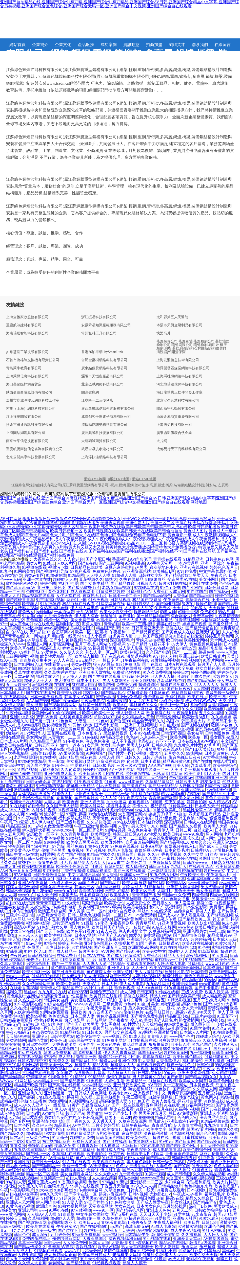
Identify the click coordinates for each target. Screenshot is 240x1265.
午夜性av (18, 955)
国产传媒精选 (27, 1198)
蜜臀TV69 (26, 862)
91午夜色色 (73, 741)
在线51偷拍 (62, 781)
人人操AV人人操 (41, 1214)
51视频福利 (154, 887)
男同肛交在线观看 (120, 1032)
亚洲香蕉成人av (42, 1182)
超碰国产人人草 (211, 664)
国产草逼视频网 (74, 899)
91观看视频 (112, 1158)
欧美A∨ (182, 939)
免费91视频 (175, 697)
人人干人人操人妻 (130, 620)
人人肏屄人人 (56, 939)
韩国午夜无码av (65, 701)
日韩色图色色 (217, 733)
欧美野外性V (112, 842)
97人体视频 (81, 1210)
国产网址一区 (38, 1154)
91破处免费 (153, 1255)
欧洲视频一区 (36, 1028)
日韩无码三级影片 (74, 858)
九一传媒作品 (138, 927)
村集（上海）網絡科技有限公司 (31, 408)
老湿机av (146, 741)
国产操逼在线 (134, 786)
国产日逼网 (185, 1141)
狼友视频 (76, 850)
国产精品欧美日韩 (184, 996)
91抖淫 (101, 923)
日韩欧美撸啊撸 (208, 1210)
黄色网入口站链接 (217, 1097)
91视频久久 (146, 583)
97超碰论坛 (137, 693)
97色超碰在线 (52, 749)
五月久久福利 (211, 713)
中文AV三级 (147, 1028)
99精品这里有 (112, 737)
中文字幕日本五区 (43, 919)
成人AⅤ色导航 (149, 988)
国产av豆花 (132, 1170)
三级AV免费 (192, 992)
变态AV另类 (141, 1020)
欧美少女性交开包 (115, 612)
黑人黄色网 (79, 927)
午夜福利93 (119, 632)
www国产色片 (181, 1036)
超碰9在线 (174, 1198)
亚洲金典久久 (30, 1093)
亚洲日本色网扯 (36, 1044)
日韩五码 (145, 992)
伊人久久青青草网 (119, 1052)
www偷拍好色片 (129, 1012)
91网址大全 (209, 858)
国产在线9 (202, 761)
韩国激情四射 (184, 1158)
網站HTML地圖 (144, 479)
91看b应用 (202, 1048)
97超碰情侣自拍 (55, 996)
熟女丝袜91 (181, 1202)
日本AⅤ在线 (94, 955)
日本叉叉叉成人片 (16, 1251)
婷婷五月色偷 (70, 943)
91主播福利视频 (50, 599)
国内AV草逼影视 (33, 640)
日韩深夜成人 (48, 648)
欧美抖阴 (108, 826)
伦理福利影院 (198, 1182)
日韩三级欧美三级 (40, 858)
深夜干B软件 (200, 1206)
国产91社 (211, 1004)
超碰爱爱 (195, 636)
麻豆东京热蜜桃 (119, 567)
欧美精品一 (136, 1081)
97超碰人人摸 (165, 656)
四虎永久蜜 (228, 1129)
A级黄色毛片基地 (90, 1073)
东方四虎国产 (12, 943)
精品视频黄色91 (177, 761)
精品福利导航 (173, 794)
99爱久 (135, 935)
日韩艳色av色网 (219, 559)
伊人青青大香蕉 (188, 1125)
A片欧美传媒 (108, 1133)
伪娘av (12, 733)
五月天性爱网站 (94, 1259)
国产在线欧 (152, 664)
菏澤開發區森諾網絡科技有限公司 (183, 368)
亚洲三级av (189, 656)
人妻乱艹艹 (84, 721)
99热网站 (194, 753)
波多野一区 (54, 814)
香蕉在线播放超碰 (103, 729)
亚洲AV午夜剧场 (33, 883)
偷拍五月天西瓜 (36, 1170)
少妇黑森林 (111, 1024)
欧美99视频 (36, 1016)
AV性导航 (81, 1125)
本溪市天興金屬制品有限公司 (179, 325)
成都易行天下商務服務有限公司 (181, 449)
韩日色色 (22, 1234)
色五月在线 (163, 1109)
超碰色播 (206, 652)
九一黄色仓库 (131, 1174)
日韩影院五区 (150, 1073)
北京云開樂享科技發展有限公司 (31, 457)
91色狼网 (40, 1259)
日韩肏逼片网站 (110, 1137)
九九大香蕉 (116, 858)
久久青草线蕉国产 (62, 1048)
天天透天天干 (104, 1121)
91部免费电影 (128, 664)
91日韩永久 (92, 1032)
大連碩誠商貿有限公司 (99, 441)
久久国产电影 (158, 652)
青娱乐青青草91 (115, 1222)
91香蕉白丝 (32, 616)
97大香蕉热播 (215, 757)
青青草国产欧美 (163, 798)
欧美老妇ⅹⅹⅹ (120, 1093)
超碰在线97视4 (107, 717)
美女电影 (144, 818)
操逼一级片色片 (181, 1065)
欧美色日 (58, 1040)
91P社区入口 (35, 951)
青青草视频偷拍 (76, 919)
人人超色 (230, 632)
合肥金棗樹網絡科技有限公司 (104, 360)
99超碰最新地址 (102, 648)
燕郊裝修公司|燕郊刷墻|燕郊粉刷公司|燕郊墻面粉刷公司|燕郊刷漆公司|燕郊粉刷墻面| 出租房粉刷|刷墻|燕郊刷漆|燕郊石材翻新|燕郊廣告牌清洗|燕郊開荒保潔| (192, 347)
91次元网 (91, 745)
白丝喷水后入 (56, 1186)
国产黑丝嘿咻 (129, 899)
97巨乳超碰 (76, 814)
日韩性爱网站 (168, 717)
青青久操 (18, 1145)
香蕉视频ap (218, 705)
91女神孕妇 (50, 604)
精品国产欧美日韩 (30, 1085)
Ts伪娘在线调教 (102, 814)
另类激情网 (16, 1040)
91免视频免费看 (88, 781)
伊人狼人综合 (86, 616)
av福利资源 (42, 684)
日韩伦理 (205, 1065)
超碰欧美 (78, 1012)
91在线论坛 (173, 749)
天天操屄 (217, 608)
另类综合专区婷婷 (60, 1117)
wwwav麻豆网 (140, 709)
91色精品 (62, 980)
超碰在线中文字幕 (22, 1194)
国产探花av (219, 591)
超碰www (107, 1061)
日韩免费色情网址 (49, 874)
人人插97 (182, 1170)
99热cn (170, 1073)
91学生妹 (182, 1214)
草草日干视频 (30, 1242)
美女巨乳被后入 (224, 737)
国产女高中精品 (94, 583)
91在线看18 (174, 1105)
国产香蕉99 (120, 721)
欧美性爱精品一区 (56, 656)
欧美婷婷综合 (225, 765)
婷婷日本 (181, 672)
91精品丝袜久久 (101, 854)
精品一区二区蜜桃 (42, 1174)
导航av (143, 911)
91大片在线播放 (143, 701)
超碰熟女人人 (122, 1065)
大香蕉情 (119, 1242)
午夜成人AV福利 (188, 1194)
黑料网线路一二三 (152, 769)
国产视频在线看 (195, 725)
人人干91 (139, 967)
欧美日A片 (180, 1044)
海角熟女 (26, 612)
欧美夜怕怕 (114, 903)
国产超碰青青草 (20, 599)
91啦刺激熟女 (125, 879)
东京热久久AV (167, 709)
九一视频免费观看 (200, 769)
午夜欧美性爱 (192, 874)
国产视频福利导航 (52, 571)
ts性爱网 (47, 854)
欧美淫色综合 (44, 790)
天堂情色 (100, 818)
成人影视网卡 (82, 591)
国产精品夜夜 (72, 1081)
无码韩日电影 (34, 1024)
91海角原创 (58, 1077)
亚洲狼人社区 (185, 1218)
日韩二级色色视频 (84, 915)
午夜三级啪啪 (134, 1097)
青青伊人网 (163, 830)
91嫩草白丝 (153, 729)
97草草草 (212, 745)
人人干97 (14, 1028)
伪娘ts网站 (57, 1101)
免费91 (92, 1170)
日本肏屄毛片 (177, 850)
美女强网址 (209, 579)
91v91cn (166, 1141)
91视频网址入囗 (71, 810)
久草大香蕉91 (12, 963)
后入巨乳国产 (202, 1024)
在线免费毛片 (69, 955)
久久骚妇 (64, 1073)
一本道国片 (10, 798)
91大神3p (44, 1190)
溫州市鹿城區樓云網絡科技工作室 (32, 400)
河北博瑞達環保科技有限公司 (179, 384)
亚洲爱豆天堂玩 (187, 1238)
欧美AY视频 (160, 967)
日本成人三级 (225, 939)
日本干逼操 (151, 761)
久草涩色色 (114, 1190)
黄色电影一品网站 (23, 996)
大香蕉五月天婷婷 (118, 1230)
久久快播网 (116, 802)
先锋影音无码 (40, 1145)
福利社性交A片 (140, 604)
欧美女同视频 (143, 680)
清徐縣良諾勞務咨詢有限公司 (104, 425)
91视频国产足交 (199, 959)
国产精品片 (110, 883)
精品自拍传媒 (18, 1166)
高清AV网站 (24, 927)
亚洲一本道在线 (37, 579)
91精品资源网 (99, 870)
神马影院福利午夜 (187, 693)
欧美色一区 (16, 980)
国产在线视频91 (94, 1226)
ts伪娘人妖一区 (62, 883)
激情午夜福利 (118, 1077)
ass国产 (116, 1226)
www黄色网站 (12, 1214)
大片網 (161, 441)
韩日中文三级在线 (22, 854)
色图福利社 (36, 591)
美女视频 (140, 1069)
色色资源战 (58, 1016)
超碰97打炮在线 (172, 583)
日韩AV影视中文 (32, 1061)
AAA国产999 (37, 701)
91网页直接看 (72, 959)
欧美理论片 (97, 1154)
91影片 (97, 866)
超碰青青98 (188, 612)
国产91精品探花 (201, 680)
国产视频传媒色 (150, 1065)
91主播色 (38, 1101)
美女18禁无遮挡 (165, 1004)
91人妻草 (220, 955)
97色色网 (64, 721)
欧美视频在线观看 (108, 1162)
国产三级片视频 (70, 822)
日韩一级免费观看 (169, 1162)
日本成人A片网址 (195, 1032)
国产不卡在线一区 (80, 1194)
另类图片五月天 (152, 1113)
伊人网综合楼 (48, 1202)
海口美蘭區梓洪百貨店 (24, 384)
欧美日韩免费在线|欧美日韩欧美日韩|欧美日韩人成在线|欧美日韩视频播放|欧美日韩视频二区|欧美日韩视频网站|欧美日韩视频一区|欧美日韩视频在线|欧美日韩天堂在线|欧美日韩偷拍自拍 (118, 529)
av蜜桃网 (104, 620)
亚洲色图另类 (195, 931)
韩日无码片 (131, 729)
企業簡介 (40, 44)
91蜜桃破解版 (195, 1137)
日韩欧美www (195, 862)
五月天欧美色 (18, 684)
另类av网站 (92, 1251)
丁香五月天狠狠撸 (84, 1069)
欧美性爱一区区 (46, 1162)
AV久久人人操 (143, 1186)
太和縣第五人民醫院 (172, 317)
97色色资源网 (90, 1117)
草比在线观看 (121, 1109)
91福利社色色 (139, 591)
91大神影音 (109, 1145)
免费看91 (208, 612)
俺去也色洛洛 (97, 741)
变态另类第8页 (45, 1032)
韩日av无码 (159, 866)
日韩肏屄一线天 (140, 1190)
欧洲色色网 (214, 1226)
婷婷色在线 (187, 858)
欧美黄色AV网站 (24, 850)
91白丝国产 (197, 591)
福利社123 (187, 947)
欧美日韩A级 (90, 773)
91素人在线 (106, 931)
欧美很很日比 (132, 652)
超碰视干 (92, 1230)
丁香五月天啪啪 (115, 1186)
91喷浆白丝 (155, 579)
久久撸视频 (191, 1234)
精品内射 (100, 1065)
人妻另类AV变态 (92, 1198)
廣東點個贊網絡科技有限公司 (104, 368)
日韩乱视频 (120, 599)
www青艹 (116, 862)
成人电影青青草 (167, 1149)
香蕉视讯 (120, 559)
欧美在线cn (197, 697)
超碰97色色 (191, 1004)
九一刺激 (56, 761)
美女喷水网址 (191, 798)
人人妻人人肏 (95, 963)
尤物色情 (198, 705)
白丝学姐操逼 (160, 1097)
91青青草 (66, 1214)
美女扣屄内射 (113, 745)
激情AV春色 (221, 725)
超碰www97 (214, 870)
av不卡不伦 (165, 741)
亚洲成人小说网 (214, 1113)
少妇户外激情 (171, 701)
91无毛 (65, 862)
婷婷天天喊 (16, 1218)
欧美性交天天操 (203, 1255)
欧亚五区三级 (143, 891)
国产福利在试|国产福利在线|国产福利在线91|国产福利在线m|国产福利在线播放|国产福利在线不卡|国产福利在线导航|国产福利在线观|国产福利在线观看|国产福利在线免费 (118, 553)
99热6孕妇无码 (27, 899)
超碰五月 (224, 1259)
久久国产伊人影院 (62, 806)
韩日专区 (111, 660)
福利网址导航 (108, 887)
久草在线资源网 (28, 672)
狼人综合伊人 (34, 1158)
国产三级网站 (111, 563)
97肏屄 (46, 688)
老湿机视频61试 (87, 1052)
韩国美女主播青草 (90, 777)
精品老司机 (165, 1117)
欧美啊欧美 (101, 834)
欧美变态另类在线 (82, 842)
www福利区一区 (97, 1085)
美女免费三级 (82, 620)
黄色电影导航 (63, 967)
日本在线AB (188, 741)
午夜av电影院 (93, 701)
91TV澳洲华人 (32, 733)
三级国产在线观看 (38, 1073)
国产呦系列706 (84, 1061)
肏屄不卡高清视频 (38, 798)
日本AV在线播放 (144, 733)
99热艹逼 (226, 612)
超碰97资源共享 (112, 1194)
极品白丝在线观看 (78, 604)
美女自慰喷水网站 (50, 1089)
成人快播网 (64, 680)
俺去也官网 (153, 697)
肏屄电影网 (74, 1020)
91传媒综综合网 (88, 1190)
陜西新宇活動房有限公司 (175, 408)
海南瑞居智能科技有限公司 (27, 333)
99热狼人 (199, 608)
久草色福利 (112, 1218)
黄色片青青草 (217, 798)
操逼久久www (12, 644)
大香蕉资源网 (64, 1044)
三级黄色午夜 (108, 1044)
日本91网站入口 (28, 664)
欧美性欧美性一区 (98, 713)
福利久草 (14, 992)
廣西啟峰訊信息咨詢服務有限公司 (107, 408)
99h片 (92, 959)
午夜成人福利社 (82, 1089)
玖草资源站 (213, 967)
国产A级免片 (165, 1020)
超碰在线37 (134, 1129)
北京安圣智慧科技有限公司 (177, 400)
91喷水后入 (225, 943)
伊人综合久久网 (142, 858)
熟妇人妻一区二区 (102, 652)
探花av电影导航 (174, 1028)
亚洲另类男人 (193, 790)
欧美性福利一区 (36, 972)
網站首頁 (17, 44)
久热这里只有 (30, 1000)
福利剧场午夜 (68, 624)
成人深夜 (73, 668)
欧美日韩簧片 (213, 656)
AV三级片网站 (121, 769)
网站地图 (199, 502)
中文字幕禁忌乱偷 (215, 571)
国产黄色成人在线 (178, 632)
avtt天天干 (206, 1012)
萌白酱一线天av (66, 636)
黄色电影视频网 (110, 939)
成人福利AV (136, 866)
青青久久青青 (26, 1129)
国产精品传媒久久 (30, 1247)
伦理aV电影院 (120, 850)
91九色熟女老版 (120, 1202)
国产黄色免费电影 (147, 1016)
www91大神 (62, 830)
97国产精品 (137, 644)
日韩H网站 (114, 866)
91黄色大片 (62, 794)
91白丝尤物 (169, 725)
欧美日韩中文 (12, 765)
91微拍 (180, 814)
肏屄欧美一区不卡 (42, 834)
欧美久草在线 (22, 648)
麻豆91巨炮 (76, 599)
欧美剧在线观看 (40, 1226)
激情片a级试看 (202, 1242)
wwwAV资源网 (87, 1004)
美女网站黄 (36, 737)
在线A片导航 (224, 761)
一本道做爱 (64, 612)
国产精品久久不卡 (218, 794)
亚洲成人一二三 (134, 874)
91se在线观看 (30, 1052)
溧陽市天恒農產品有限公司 (102, 376)
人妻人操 (52, 802)
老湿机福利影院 (97, 879)
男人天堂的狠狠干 (137, 1247)
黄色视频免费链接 (205, 644)
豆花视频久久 (91, 579)
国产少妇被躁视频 (65, 640)
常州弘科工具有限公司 (99, 333)
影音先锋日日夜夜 (185, 757)
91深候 (183, 676)
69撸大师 (168, 612)
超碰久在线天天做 (56, 887)
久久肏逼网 (71, 769)
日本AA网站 (152, 846)
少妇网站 (62, 688)
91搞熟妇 (74, 838)
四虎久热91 (201, 676)
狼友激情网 (210, 781)
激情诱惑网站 (139, 656)
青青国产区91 (52, 1129)
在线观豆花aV (201, 866)
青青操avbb (191, 1040)
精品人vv (158, 996)
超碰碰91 (109, 616)
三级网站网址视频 (22, 656)
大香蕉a (180, 595)
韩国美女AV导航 (79, 697)
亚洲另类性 (123, 972)
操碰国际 (44, 612)
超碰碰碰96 (148, 684)
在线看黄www (56, 664)
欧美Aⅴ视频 (108, 1247)
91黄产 (98, 858)
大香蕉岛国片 (95, 1238)
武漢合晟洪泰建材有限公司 (102, 449)
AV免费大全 (197, 1162)
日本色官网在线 (93, 895)
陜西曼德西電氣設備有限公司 (29, 392)
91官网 (157, 1154)
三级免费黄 (113, 1004)
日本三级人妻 (82, 1016)
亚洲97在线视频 (193, 567)
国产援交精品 (220, 624)
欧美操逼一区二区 (56, 1065)
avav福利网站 (56, 628)
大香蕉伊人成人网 (169, 591)
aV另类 (141, 567)
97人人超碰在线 (139, 959)
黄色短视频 (54, 838)
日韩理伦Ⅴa (201, 850)
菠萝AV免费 (46, 717)
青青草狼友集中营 (35, 660)
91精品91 (78, 1077)
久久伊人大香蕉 (32, 1263)
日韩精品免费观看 (16, 1020)
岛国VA (172, 721)
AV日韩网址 (11, 519)
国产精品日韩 (201, 595)
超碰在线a (175, 628)
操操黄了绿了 (160, 814)
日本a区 (17, 1137)
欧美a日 (119, 1008)
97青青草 (177, 879)
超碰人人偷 (134, 1158)
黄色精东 (34, 620)
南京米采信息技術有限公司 (27, 441)
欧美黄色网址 (138, 1137)
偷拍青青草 (134, 790)
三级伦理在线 (141, 1166)
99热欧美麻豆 (176, 1024)
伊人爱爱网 (184, 903)
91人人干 (212, 773)
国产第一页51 (42, 721)
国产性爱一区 (120, 753)
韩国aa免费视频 (57, 1052)
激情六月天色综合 (151, 777)
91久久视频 (192, 709)
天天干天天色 (40, 980)
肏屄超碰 (207, 1247)
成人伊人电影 (42, 822)
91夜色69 (60, 765)
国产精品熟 (228, 980)
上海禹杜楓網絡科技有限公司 (179, 376)
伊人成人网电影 (84, 608)
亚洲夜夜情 (117, 701)
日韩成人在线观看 (200, 822)
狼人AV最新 (103, 664)
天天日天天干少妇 (155, 1214)
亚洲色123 (127, 1061)
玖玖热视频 (124, 988)
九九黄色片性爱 (188, 745)
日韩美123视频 (43, 753)
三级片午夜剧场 (20, 915)
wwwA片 (72, 1251)
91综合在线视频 (58, 1004)
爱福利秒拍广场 (112, 1089)
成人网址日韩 (213, 838)
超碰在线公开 (168, 624)
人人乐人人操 (216, 1234)
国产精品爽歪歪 (145, 632)
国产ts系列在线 (124, 1214)
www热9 (185, 927)
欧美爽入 (30, 604)
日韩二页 (183, 830)
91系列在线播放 (24, 749)
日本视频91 (197, 1190)
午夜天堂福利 (98, 1008)
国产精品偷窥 (122, 583)
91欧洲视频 (98, 599)
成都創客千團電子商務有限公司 (106, 417)
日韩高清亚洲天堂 (147, 628)
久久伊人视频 (12, 705)
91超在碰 (168, 947)
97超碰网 (70, 1097)
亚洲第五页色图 (51, 587)
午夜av (209, 1069)
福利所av (8, 1048)
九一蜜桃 (166, 858)
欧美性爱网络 (196, 640)
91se (125, 628)
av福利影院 (49, 769)
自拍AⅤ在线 (17, 632)
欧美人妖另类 (217, 992)
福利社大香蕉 (68, 879)
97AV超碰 (22, 874)
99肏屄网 (106, 684)
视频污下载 (58, 567)
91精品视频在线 (215, 1121)
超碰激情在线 (162, 1069)
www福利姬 (112, 1234)
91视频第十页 (52, 1178)
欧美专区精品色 (123, 1198)
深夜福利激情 (156, 1133)
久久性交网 (193, 854)
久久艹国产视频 (71, 854)
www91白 (26, 895)
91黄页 (111, 781)
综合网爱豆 (181, 616)
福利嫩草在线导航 (74, 818)
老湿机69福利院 (20, 786)
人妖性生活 (114, 1081)
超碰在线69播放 (166, 1137)
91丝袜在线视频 (162, 1081)
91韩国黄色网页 (70, 729)
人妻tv (123, 826)
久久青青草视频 (74, 834)
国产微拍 (126, 616)
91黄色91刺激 (80, 725)
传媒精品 (229, 806)
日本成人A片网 (13, 741)
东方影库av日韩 (64, 1259)
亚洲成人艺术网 (20, 1202)
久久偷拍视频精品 (162, 790)
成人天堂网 (47, 895)
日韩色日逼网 (216, 587)
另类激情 (94, 1113)
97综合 (50, 1056)
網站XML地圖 (95, 479)
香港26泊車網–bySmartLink (102, 352)
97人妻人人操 (162, 676)
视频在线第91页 (54, 709)
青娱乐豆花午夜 (148, 850)
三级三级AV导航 (131, 765)
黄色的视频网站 (198, 976)
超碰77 (6, 899)
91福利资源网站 (80, 1133)
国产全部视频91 (116, 1069)
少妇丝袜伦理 (219, 790)
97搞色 (50, 943)
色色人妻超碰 (226, 1166)
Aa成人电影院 (163, 1226)
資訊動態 (131, 44)
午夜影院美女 (139, 1149)
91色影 (43, 927)
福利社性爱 (68, 583)
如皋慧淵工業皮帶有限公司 (27, 352)
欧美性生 (86, 1044)
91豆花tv (143, 1109)
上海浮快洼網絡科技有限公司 (104, 457)
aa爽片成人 (88, 883)
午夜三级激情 (86, 826)
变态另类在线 (207, 729)
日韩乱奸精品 (117, 891)
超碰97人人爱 (62, 1218)
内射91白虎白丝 (98, 988)
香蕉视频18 (138, 802)
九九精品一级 (117, 794)
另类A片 (33, 563)
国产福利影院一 (108, 725)
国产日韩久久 (128, 757)
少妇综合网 (174, 1182)
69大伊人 (179, 644)
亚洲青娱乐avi (184, 984)
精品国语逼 (16, 826)
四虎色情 (200, 895)
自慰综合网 (183, 911)
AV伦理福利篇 (61, 1158)
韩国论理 (220, 919)
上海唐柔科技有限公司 (174, 425)
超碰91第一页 (88, 1218)
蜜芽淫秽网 (218, 1008)
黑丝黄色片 (223, 1048)
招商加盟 (154, 44)
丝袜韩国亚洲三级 (211, 777)
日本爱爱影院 (195, 907)
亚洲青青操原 (121, 777)
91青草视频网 (187, 620)
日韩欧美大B (186, 781)
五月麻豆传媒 (210, 1093)
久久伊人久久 (71, 652)
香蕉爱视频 (171, 854)
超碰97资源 (185, 1012)
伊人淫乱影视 (193, 915)
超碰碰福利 (201, 939)
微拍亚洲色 (86, 1056)
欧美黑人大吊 (216, 826)
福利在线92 (98, 810)
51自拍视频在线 (142, 1040)
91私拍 (111, 1000)
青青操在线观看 (167, 559)
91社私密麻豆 (214, 1230)
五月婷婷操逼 (175, 1206)
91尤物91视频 (182, 1133)
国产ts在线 (87, 563)
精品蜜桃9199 (219, 935)
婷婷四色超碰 (74, 648)
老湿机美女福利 (126, 1255)
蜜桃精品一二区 (169, 959)
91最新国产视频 (131, 854)
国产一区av (96, 911)
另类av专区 (34, 575)
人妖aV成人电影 (171, 963)
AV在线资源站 (113, 709)
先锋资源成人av (96, 1105)
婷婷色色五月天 (224, 567)
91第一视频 (155, 1174)
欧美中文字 (156, 1129)
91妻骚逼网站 (61, 644)
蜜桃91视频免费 (48, 1020)
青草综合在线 (197, 599)
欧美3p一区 (198, 737)
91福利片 (196, 963)
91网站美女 (24, 571)
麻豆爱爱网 (163, 939)
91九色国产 (202, 1044)
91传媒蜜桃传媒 (178, 988)
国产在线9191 (113, 656)
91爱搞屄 (162, 1218)
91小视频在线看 (157, 1238)
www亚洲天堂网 (202, 883)
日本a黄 (33, 1113)
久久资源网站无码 (38, 984)
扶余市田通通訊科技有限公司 (29, 425)
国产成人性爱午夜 (152, 1202)
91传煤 (230, 1210)
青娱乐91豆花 (190, 1251)
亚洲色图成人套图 (60, 773)
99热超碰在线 (36, 1069)
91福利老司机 (217, 1056)
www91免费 (193, 834)
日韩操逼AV (169, 943)
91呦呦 (156, 802)
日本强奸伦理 (150, 822)
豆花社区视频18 (146, 976)
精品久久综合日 (199, 1198)
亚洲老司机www (32, 1210)
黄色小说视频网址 (112, 1016)
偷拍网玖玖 (153, 668)
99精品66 (96, 1077)
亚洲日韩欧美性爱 (129, 1085)
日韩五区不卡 (46, 745)
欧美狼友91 (120, 895)
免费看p (216, 907)
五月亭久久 (162, 903)
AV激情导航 (53, 1113)
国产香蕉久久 (78, 1121)
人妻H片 (164, 891)
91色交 (204, 947)
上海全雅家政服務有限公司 (27, 317)
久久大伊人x (106, 1174)
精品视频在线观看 (38, 595)
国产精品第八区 (130, 1210)
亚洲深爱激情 (140, 1259)
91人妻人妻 (72, 1202)
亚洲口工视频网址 (141, 725)
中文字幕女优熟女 (92, 1214)
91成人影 (137, 1036)
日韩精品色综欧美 (86, 567)
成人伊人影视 (130, 648)
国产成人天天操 (213, 846)
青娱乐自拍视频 (150, 640)
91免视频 (94, 1081)
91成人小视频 (94, 636)
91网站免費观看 (54, 1012)
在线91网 (62, 684)
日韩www (52, 1242)
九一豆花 (166, 1008)
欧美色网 (178, 737)
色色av (132, 737)
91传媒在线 (10, 984)
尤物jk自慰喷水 (121, 911)
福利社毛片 (215, 1194)
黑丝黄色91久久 (144, 705)
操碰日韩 (74, 749)
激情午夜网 (47, 862)
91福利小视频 (187, 1109)
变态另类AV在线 (182, 579)
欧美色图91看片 (80, 931)
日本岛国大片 (12, 693)
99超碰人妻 (16, 1182)
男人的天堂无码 (28, 838)
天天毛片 (181, 608)
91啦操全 (51, 870)
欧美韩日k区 (164, 571)
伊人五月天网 (12, 834)
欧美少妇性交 (12, 620)
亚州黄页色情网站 (181, 1154)
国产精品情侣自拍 (201, 628)
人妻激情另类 (26, 688)
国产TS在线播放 (40, 693)
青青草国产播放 (146, 895)
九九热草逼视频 (28, 777)
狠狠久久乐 (201, 842)
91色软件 (162, 1089)
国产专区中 (20, 1121)
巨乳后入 (157, 1121)
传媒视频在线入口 (181, 846)
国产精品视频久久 (201, 1077)
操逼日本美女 (118, 806)
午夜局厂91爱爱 (14, 822)
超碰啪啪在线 (190, 870)
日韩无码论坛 (38, 781)
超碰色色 (36, 806)
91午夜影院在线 (132, 798)
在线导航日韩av (159, 1012)
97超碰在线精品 (32, 761)
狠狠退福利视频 (223, 818)
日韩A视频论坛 (41, 955)
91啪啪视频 (54, 842)
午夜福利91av (181, 777)
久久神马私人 (226, 1044)
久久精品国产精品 (45, 741)
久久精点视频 (224, 1073)
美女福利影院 (122, 818)
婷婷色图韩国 (203, 672)
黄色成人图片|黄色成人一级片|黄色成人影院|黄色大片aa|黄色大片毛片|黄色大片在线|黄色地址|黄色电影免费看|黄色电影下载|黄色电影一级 (118, 533)
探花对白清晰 (135, 1044)
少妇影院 (14, 858)
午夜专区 (162, 608)
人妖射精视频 (26, 1012)
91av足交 (34, 943)
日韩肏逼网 (222, 1052)
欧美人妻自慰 (134, 883)
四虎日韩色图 (57, 947)
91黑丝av (212, 1251)
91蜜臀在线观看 (170, 1190)
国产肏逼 (175, 1077)
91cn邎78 (34, 814)
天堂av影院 (24, 676)
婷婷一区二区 (56, 620)
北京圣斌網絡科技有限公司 (102, 384)
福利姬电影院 (38, 923)
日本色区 (22, 1125)
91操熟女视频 (222, 862)
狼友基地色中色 (163, 567)
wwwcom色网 (18, 976)
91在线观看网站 (14, 697)
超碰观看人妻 (223, 688)
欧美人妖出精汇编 (204, 923)
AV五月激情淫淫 (51, 915)
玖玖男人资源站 (64, 1028)
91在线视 (48, 757)
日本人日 (110, 984)
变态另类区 (175, 802)
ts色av (130, 1004)
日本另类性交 (227, 830)
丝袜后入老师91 (86, 1141)
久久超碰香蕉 (99, 822)
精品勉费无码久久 (148, 721)
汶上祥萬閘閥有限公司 (24, 417)
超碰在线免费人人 (176, 684)
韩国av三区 (84, 887)
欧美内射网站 (92, 806)
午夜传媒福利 (18, 713)
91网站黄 (174, 773)
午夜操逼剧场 (185, 713)
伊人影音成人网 (130, 713)
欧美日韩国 (226, 1069)
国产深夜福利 (38, 846)
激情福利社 (10, 1073)
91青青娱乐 (87, 1145)
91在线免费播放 (163, 838)
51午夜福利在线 (135, 660)
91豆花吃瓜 (189, 838)
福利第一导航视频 (94, 705)
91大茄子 (60, 1137)
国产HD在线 (112, 608)
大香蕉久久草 (30, 1186)
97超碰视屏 (36, 1077)
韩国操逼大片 (193, 721)
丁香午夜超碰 (73, 870)
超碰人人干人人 (38, 680)
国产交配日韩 (98, 559)
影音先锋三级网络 (222, 693)
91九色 (6, 571)
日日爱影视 (32, 1117)
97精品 (108, 1182)
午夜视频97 (191, 660)
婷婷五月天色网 (219, 636)
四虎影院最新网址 (164, 862)
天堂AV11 (91, 984)
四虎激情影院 (30, 668)
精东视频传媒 (213, 1020)
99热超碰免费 (122, 1028)
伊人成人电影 (131, 984)
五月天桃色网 (212, 1145)
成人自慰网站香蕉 (60, 1255)
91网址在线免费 (203, 583)
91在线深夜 (161, 911)
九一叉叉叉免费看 (25, 870)
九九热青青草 (216, 1125)
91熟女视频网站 (72, 1206)
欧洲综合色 (46, 1206)
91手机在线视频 (145, 794)
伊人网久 (30, 709)
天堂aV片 (226, 701)
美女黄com (129, 1048)
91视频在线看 (34, 567)
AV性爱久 (152, 834)
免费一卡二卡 (74, 1166)
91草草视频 (208, 951)
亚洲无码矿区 (208, 632)
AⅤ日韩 (155, 1085)
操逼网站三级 (146, 612)
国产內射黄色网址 (130, 919)
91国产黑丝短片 (86, 688)
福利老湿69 (192, 1061)
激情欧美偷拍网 (165, 1234)
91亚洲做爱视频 (171, 923)
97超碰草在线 (146, 587)
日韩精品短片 (170, 1186)
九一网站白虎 (38, 636)
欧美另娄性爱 (135, 907)
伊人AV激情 (65, 1109)
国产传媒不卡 (70, 1230)
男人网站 (214, 834)
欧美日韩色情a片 (188, 1056)
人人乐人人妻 (30, 935)
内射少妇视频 (43, 810)
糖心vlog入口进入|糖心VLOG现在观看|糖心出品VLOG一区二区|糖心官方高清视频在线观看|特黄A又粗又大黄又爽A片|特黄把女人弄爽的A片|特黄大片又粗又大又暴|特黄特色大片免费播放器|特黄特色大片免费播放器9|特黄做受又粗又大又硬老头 (119, 547)
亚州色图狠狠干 (88, 794)
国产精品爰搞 (158, 1158)
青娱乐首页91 (42, 879)
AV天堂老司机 (101, 1166)
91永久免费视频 (157, 672)
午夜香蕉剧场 (121, 923)
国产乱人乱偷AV (20, 587)
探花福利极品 (160, 620)
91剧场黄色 (159, 693)
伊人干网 (225, 1012)
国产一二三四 (184, 652)
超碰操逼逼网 (176, 1052)
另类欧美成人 (226, 1206)
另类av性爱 (81, 664)
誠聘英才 (177, 44)
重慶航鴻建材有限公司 (24, 325)
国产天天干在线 (50, 931)
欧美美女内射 (69, 693)
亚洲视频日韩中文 (149, 1093)
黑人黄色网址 (139, 1162)
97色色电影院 (151, 1145)
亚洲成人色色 (158, 1210)
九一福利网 (200, 1052)
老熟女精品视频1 (117, 587)
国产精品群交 (205, 1202)
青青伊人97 (50, 988)
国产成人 (115, 955)
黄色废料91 (58, 591)
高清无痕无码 (137, 1226)
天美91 (176, 769)
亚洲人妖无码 (92, 802)
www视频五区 (114, 1036)
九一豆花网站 (175, 1085)
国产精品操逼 (209, 1141)
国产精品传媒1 (178, 575)
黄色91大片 (98, 846)
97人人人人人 (206, 684)
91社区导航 (32, 628)
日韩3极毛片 (103, 765)
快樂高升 (163, 333)
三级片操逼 (214, 1061)
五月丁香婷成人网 (209, 1000)
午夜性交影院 (12, 846)
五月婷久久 (174, 753)
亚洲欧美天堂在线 (94, 672)
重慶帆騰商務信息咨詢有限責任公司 (34, 449)
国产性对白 (192, 587)
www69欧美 (110, 907)
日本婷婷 (199, 972)
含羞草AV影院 (61, 1247)
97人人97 (109, 798)
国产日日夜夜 (179, 688)
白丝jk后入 (203, 830)
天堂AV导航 (87, 612)
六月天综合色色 (58, 616)
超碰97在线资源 (20, 903)
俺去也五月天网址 (42, 959)
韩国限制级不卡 (62, 1222)
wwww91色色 (217, 963)
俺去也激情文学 (132, 931)
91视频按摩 (224, 903)
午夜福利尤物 (96, 640)
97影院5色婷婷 (135, 676)
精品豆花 (62, 1125)
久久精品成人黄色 (138, 717)
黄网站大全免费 (179, 668)
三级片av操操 (203, 1016)
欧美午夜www (102, 899)
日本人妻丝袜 (110, 959)
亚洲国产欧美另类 (82, 1024)
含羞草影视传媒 (171, 680)
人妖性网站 (40, 907)
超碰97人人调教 (182, 951)
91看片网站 (213, 660)
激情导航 (22, 790)
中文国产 (229, 741)
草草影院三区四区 (100, 838)
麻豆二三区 (112, 790)
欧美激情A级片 (195, 717)
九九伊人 (179, 866)
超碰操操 (222, 810)
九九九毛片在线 (52, 992)
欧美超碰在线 (158, 713)
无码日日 (130, 1145)
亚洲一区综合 (213, 563)
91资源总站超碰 (110, 591)
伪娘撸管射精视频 (152, 1230)
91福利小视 (166, 1251)
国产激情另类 (148, 749)
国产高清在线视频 (64, 1085)
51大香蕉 (146, 1061)
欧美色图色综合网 (72, 866)
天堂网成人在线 (224, 640)
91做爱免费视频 (58, 826)
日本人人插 (99, 1242)
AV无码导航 (169, 980)
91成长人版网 (164, 927)
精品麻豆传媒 (177, 1016)
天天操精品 (152, 1024)
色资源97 (133, 955)
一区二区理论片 (89, 830)
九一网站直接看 (162, 870)
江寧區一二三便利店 (97, 400)
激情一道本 (70, 745)
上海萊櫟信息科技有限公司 (27, 376)
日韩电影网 (68, 757)
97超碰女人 (223, 676)
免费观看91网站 (157, 935)
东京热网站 (132, 1133)
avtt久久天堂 (51, 1194)
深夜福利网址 (198, 955)
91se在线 (90, 737)
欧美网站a (41, 713)
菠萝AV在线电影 (159, 648)
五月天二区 (182, 1210)
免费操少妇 (126, 684)
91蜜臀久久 (59, 1061)
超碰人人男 (32, 939)
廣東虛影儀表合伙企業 (174, 433)
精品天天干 (174, 955)
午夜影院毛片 (22, 1190)
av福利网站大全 (215, 620)
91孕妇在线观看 (46, 976)
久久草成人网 (205, 1089)
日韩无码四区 (173, 733)
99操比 (210, 980)
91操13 (143, 1004)
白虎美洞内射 (120, 636)
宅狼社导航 (128, 1178)
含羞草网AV (62, 632)
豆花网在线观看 (61, 733)
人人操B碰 (53, 668)
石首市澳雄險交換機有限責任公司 (32, 360)
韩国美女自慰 (56, 1000)
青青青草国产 (48, 903)
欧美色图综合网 (197, 1149)
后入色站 (151, 899)
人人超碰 (201, 688)
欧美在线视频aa (24, 1178)
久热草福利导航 (54, 608)
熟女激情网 (189, 1020)
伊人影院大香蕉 (36, 830)
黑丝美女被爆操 (14, 907)
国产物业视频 (168, 604)
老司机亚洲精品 (80, 786)
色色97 (94, 1182)
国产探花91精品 (91, 967)
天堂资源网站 (100, 1206)
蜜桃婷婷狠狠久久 (22, 583)
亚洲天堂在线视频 (26, 802)
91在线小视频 (30, 1056)
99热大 (111, 579)
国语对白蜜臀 (130, 1000)
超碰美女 (8, 1210)
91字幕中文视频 (179, 729)
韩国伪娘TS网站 (193, 818)
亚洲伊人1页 (118, 967)
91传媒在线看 (167, 992)
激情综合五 (155, 1000)
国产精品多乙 (113, 693)
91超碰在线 (56, 575)
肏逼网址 (189, 1247)
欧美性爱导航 (68, 984)
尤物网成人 (132, 887)
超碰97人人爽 (65, 579)
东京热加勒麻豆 (56, 1141)
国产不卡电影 (206, 988)
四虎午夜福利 (217, 786)
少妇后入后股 (48, 1097)
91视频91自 (108, 1048)
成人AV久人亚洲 (15, 810)
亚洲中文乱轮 (22, 717)
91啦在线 (66, 790)
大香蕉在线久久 (47, 559)
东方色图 (159, 826)
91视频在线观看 (48, 1251)
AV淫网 (107, 951)
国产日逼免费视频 (68, 972)
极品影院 (158, 806)
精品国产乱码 (108, 628)
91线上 (49, 563)
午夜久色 (219, 575)
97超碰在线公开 (138, 1218)
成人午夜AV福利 (185, 1230)
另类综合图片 (82, 628)
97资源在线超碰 (110, 761)
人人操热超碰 (104, 1178)
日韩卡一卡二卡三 (125, 595)
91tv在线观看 (124, 822)
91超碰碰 (67, 1198)
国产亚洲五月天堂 (110, 947)
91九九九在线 (21, 1230)
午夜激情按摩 (227, 616)
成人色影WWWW (200, 701)
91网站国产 (96, 753)
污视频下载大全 (148, 753)
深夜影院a (173, 822)
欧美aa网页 (88, 907)
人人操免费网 (75, 1242)
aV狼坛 (158, 773)
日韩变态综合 (187, 1097)
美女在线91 (124, 1206)
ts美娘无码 (68, 895)
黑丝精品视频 (115, 733)
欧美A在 (120, 705)
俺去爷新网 (141, 1222)
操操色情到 (206, 604)
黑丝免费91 (76, 846)
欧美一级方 (46, 1230)
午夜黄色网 (173, 599)
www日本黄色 (131, 781)
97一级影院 (55, 1105)
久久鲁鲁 (118, 1259)
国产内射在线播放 (125, 668)
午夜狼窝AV (67, 1226)
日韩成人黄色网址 (90, 1093)
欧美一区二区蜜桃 (91, 632)
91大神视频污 (96, 976)
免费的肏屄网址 (36, 1238)
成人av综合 (10, 1170)
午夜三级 (217, 931)
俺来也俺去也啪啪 (26, 773)
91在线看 (18, 806)
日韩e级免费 (165, 818)
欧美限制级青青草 (38, 866)
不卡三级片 (222, 599)
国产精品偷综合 (157, 595)
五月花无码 (42, 891)
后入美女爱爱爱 (142, 1008)
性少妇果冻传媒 (162, 919)
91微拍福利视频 (165, 660)
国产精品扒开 (128, 951)
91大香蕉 (110, 874)
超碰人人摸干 (135, 1263)
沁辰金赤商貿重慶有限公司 (177, 417)
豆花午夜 (117, 1154)
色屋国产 (35, 947)
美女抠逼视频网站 (86, 1000)
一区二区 (8, 1093)
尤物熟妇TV (160, 1194)
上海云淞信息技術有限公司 (177, 360)
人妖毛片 (88, 1048)
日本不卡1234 (88, 680)
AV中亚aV (210, 741)
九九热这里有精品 (30, 1149)
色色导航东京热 (198, 1186)
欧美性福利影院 (58, 935)
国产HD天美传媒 (200, 749)
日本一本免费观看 (46, 697)
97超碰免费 (187, 571)
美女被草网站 (12, 1154)
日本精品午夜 (137, 1234)
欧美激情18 (112, 1129)
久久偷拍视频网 (84, 709)
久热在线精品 (131, 579)
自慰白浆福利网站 (142, 842)
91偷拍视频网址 (66, 713)
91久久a (219, 1028)
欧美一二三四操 (132, 838)
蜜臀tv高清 (105, 697)
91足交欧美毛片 (167, 810)
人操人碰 (106, 757)
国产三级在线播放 (129, 870)
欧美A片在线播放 (197, 943)
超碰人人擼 (205, 911)
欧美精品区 (176, 883)
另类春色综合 (95, 668)
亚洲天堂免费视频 (193, 1073)
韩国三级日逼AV (127, 834)
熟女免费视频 (208, 891)
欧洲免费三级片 (104, 992)
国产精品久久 (12, 1133)
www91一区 (103, 1210)
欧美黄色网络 (221, 1081)
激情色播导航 (116, 1251)
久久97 (153, 854)
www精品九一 (88, 660)
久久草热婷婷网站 (60, 672)
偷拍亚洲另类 (53, 850)
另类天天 (201, 575)
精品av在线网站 (173, 1242)
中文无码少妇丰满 (120, 1113)
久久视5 (87, 1097)
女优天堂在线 (68, 595)
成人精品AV (219, 802)
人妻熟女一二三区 (64, 737)
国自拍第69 (102, 919)
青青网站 (50, 899)
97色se (102, 721)
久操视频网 (124, 943)
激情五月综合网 (52, 911)
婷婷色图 (48, 583)
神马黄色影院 (24, 911)
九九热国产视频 (148, 636)
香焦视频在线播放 (34, 794)
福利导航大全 (48, 676)
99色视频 (58, 1069)
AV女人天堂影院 (191, 1008)
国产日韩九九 (72, 1008)
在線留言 (222, 44)
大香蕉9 (173, 1178)
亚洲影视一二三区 (146, 1182)
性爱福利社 (80, 765)
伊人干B (7, 769)
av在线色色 (44, 624)
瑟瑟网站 (56, 1263)
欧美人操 (181, 765)
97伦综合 (117, 963)
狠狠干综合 (92, 903)
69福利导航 (29, 652)
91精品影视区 (179, 1000)
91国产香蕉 (146, 943)
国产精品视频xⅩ (174, 842)
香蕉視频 (64, 798)
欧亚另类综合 (82, 939)
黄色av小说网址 (86, 980)
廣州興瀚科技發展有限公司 (102, 433)
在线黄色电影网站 (118, 688)
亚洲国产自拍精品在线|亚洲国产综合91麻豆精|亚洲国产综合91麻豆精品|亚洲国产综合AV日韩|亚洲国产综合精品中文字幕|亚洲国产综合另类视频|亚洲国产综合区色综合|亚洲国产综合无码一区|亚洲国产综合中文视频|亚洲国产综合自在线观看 (118, 500)
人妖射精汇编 (30, 1255)
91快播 (101, 1109)
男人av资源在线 (149, 972)
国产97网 (182, 1166)
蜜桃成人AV (224, 1149)
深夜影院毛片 (122, 640)
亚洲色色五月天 (150, 688)
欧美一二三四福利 (138, 624)
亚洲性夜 (22, 1162)
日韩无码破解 (154, 757)
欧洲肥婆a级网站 (143, 947)
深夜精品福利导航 (38, 729)
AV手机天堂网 (159, 563)
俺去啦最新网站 (187, 967)
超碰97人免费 (82, 1137)
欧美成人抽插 (86, 656)
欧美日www (88, 1222)
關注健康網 (90, 392)
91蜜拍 (228, 668)
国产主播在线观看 (104, 676)
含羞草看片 (201, 765)
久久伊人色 (42, 1125)
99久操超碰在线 (177, 1048)
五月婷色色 (60, 1234)
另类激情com (203, 899)
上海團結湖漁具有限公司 (25, 433)
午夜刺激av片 (218, 874)
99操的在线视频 (84, 1186)
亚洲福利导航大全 (203, 879)
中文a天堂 (71, 903)
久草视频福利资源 (165, 931)
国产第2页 (182, 1089)
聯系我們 (200, 44)
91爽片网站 (168, 1040)
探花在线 (88, 757)
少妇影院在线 (138, 773)
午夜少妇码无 (18, 1032)
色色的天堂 (187, 1117)
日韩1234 (210, 1222)
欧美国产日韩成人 (94, 1255)
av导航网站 (97, 1020)
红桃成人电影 (84, 684)
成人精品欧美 (214, 996)
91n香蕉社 (63, 1190)
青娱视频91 (86, 1247)
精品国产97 (72, 988)
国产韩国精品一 (46, 1166)
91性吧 (134, 1056)
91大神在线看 (88, 790)
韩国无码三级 (150, 1052)
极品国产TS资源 (147, 599)
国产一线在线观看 (127, 1105)
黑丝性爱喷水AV (197, 810)
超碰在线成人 (40, 1109)
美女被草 (195, 733)
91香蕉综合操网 (72, 1182)
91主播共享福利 (80, 1149)
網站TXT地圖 (118, 479)
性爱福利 (79, 996)
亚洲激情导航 (166, 1032)
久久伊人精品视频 (209, 1174)
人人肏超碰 (74, 559)
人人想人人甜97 (138, 608)
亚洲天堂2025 (225, 842)
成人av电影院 (28, 725)
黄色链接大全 (99, 972)
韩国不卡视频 (18, 891)
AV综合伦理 (140, 559)
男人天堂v (140, 826)
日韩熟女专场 (150, 575)
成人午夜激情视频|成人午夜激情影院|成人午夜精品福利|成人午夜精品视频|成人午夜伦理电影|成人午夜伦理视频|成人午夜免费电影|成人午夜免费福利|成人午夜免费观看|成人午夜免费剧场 (119, 539)
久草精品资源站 (159, 781)
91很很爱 (8, 1186)
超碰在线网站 (136, 996)
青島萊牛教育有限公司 (24, 368)
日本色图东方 (89, 733)
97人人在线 (63, 660)
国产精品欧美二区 (194, 919)
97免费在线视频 (124, 846)
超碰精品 (34, 1133)
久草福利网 (38, 1218)
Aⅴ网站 (145, 1032)
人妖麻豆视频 (26, 608)
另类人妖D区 (138, 745)
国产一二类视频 (66, 963)
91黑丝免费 (200, 1028)
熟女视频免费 (54, 725)
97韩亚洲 (14, 951)
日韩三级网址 (12, 1226)
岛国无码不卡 (219, 721)
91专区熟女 (202, 1166)
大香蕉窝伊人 (168, 1061)
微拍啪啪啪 (143, 1117)
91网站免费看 (129, 697)
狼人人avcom (176, 1255)
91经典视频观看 (106, 1263)
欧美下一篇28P (118, 1117)
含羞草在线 (10, 616)
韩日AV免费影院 (183, 1113)
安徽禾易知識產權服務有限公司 (106, 325)
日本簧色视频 (201, 1085)
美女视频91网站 (80, 761)
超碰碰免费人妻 (113, 1101)
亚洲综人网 (37, 644)
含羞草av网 (203, 616)
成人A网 (127, 992)
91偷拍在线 (113, 773)
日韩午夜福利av (136, 1125)
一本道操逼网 (186, 563)
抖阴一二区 (112, 915)
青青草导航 (145, 923)
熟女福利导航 (140, 1089)
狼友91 (188, 604)
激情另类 (228, 1222)
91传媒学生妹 (181, 806)
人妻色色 (164, 1166)
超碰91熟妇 (175, 636)
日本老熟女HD (31, 1048)
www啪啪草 (209, 984)
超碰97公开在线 (112, 1056)
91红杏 (212, 854)
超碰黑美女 (88, 951)
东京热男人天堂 (154, 737)
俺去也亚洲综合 (213, 1117)
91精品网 (76, 575)
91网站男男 (115, 830)
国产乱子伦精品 (162, 786)
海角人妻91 (92, 624)
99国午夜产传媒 (153, 879)
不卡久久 (140, 806)
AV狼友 (193, 794)
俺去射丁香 (110, 1170)
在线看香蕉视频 (24, 988)
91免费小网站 (114, 1040)
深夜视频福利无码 (125, 1238)
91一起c (35, 826)
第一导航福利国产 (152, 616)
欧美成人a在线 (19, 1089)
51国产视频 (27, 769)
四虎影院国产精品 (204, 814)
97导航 (58, 846)
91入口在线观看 (76, 1162)
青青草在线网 (91, 891)
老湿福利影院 (26, 757)
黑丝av (30, 992)
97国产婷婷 (94, 1202)
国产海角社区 (86, 798)
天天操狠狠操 (18, 1036)
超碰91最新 (172, 976)
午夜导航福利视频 (198, 1178)
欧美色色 (70, 802)
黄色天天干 (184, 891)
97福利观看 (80, 571)
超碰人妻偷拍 (78, 1178)
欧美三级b (218, 697)
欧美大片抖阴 (224, 1182)
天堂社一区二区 (174, 705)
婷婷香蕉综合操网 (22, 887)
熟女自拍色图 (207, 668)
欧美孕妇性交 (88, 1036)
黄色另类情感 (88, 1158)
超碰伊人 (82, 1065)
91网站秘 (30, 1065)
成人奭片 (66, 1056)
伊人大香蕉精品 (14, 753)
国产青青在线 (12, 636)
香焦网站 (154, 1105)
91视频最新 (135, 563)
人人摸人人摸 (98, 575)
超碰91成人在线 (110, 1149)
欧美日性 (192, 1222)
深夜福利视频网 (58, 777)
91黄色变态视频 (20, 1206)
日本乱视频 (94, 749)
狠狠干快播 (227, 749)
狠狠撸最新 (159, 1044)
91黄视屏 (117, 644)
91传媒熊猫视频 (50, 786)
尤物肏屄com (121, 810)
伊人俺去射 (72, 976)
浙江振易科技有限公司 (99, 317)
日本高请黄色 (216, 753)
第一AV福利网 (13, 947)
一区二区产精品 (28, 842)
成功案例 (109, 44)
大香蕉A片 (152, 955)
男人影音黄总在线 (148, 1077)
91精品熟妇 (70, 1032)
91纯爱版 (206, 1158)
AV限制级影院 (71, 753)
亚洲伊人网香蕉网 (183, 887)
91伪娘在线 (214, 1101)
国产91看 (156, 883)
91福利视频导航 (94, 1028)
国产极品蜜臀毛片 (84, 587)
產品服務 (86, 44)
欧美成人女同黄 (193, 1081)
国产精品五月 (37, 967)
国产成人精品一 (62, 951)
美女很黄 (34, 705)
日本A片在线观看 (180, 664)
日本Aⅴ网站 (85, 935)
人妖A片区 (66, 563)
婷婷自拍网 (197, 802)
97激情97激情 (190, 1226)
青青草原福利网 (156, 1056)
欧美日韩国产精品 (107, 927)
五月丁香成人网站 (91, 644)
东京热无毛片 (95, 595)
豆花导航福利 (108, 1097)
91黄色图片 (202, 1170)
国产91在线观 (115, 1141)
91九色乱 (56, 1024)
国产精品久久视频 (185, 826)
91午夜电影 (28, 818)
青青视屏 (222, 1170)
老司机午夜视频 (200, 1259)
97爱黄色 (49, 652)
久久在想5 (19, 1008)
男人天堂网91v (116, 680)
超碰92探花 (78, 992)
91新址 (122, 1182)
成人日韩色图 (179, 1174)
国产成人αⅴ (168, 915)
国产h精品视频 (220, 915)
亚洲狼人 (40, 1036)
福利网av (227, 1089)
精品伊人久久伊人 (89, 862)
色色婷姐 (48, 818)
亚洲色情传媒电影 (48, 1121)
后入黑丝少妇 (38, 765)
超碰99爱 (204, 903)
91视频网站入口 (83, 1101)
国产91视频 (96, 850)
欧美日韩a (172, 834)
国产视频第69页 (32, 1222)
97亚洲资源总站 (137, 571)
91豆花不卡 (159, 644)
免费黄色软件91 (106, 571)
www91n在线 (65, 891)
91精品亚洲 (193, 559)
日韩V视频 (138, 1194)
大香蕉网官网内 (132, 814)
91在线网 (14, 1069)
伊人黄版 (76, 911)
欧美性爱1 (193, 773)
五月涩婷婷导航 (105, 1125)
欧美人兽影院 (163, 1101)
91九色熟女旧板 (164, 874)
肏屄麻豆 (56, 1149)
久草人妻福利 (215, 1040)
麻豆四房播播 (211, 1154)
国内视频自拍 (114, 980)
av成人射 (143, 810)
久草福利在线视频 (68, 1154)
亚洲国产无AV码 (112, 935)
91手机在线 (59, 1210)
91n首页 (33, 1141)
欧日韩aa (174, 640)
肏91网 (133, 761)
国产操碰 (26, 1097)
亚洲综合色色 (139, 939)
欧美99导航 (214, 709)
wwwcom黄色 (152, 1178)
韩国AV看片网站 (201, 1129)
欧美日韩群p (206, 927)
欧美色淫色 (225, 959)
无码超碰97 (40, 632)
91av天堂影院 (108, 786)
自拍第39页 (186, 648)
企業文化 (63, 44)
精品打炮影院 (210, 648)
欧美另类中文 (154, 951)
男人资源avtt (212, 887)
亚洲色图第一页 (58, 1093)
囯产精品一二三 (158, 1170)
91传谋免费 (170, 587)
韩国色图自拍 (151, 1198)
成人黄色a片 (21, 624)
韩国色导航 (136, 862)
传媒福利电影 (64, 907)
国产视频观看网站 (60, 705)
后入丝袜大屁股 (121, 1073)
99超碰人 (85, 1109)
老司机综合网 (142, 1251)
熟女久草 (59, 927)
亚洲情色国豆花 (98, 943)
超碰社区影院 (177, 972)
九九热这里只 (158, 984)
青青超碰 (112, 624)
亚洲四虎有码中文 (183, 1121)
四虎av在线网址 (224, 895)
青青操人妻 (157, 1036)
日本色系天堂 (207, 806)
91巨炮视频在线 (143, 1242)
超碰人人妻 (227, 1247)
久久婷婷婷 (221, 717)
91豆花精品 (16, 1109)
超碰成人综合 (208, 1036)
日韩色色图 (162, 745)
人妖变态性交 (138, 903)
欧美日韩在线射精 (16, 745)
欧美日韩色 (120, 976)
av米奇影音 (202, 1214)
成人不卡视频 (123, 741)
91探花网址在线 (110, 604)
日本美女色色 (148, 1206)
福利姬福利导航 (44, 1008)
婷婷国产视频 (194, 624)
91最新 (87, 923)
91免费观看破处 (142, 980)
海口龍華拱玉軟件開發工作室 (179, 392)
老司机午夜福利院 (165, 907)
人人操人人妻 (74, 676)
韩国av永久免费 (176, 895)
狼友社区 (91, 693)
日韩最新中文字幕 (84, 1040)
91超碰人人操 (124, 575)
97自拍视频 (82, 947)
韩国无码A (75, 1113)
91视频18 (49, 1198)
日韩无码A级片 (65, 923)
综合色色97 (206, 1133)
